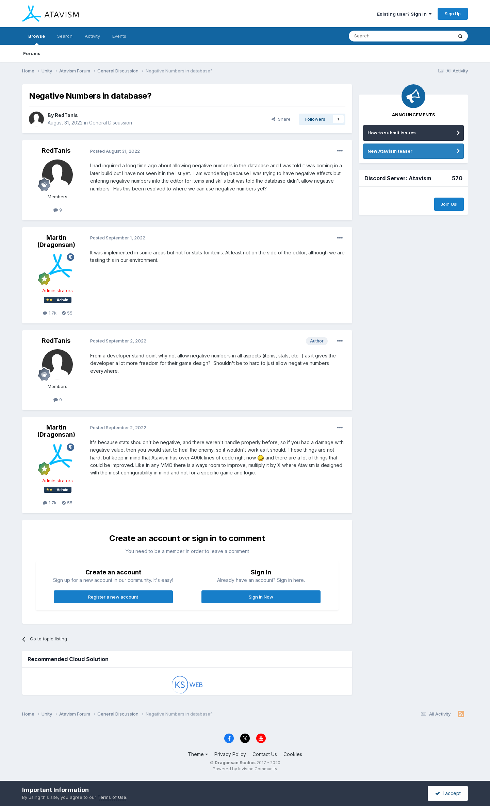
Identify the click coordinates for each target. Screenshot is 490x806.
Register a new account (113, 597)
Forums (31, 53)
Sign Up (453, 13)
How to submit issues (392, 132)
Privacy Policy (230, 754)
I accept (448, 793)
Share (281, 119)
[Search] (383, 36)
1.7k (49, 313)
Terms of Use (112, 797)
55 (67, 313)
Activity (92, 36)
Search (64, 36)
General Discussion (110, 122)
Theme (198, 754)
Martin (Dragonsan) (56, 241)
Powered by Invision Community (245, 768)
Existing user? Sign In (404, 14)
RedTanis (66, 115)
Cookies (292, 754)
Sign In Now (261, 597)
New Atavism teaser (390, 151)
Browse (36, 39)
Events (119, 36)
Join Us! (449, 204)
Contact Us (264, 754)
